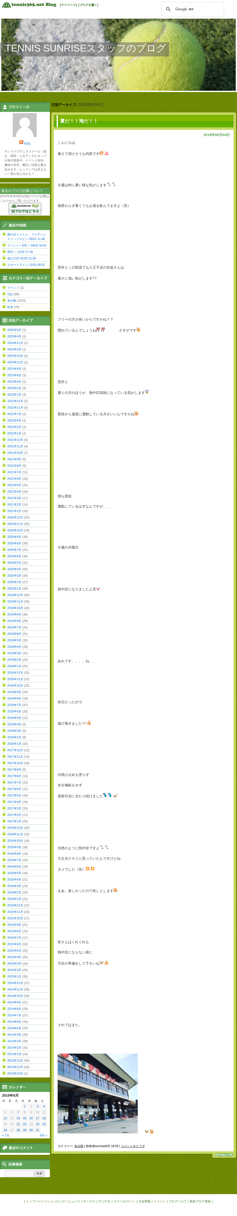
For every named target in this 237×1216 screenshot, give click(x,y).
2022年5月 (14, 427)
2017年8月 (14, 776)
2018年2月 (14, 737)
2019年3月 (14, 653)
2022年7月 (14, 414)
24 (37, 1124)
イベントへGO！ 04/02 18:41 (26, 245)
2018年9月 (14, 692)
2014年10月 (15, 996)
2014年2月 (14, 1047)
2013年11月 (15, 1067)
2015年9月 (14, 925)
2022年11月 (15, 407)
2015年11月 (15, 912)
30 (31, 1130)
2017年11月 (15, 756)
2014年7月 (14, 1015)
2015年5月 (14, 950)
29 (24, 1130)
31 (37, 1130)
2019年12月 (15, 595)
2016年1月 (14, 899)
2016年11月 (15, 834)
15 (24, 1118)
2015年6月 (14, 944)
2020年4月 (14, 569)
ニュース (74, 1201)
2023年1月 (14, 394)
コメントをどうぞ (133, 1146)
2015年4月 (14, 957)
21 (18, 1124)
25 (44, 1124)
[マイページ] (68, 5)
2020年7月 (14, 550)
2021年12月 (15, 440)
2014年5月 (14, 1028)
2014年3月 (14, 1041)
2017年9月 (14, 769)
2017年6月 (14, 789)
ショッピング (56, 1201)
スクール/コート (124, 1201)
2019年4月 (14, 647)
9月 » (43, 1135)
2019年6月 (14, 634)
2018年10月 (15, 685)
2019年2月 (14, 659)
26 (5, 1130)
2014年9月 (14, 1002)
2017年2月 (14, 815)
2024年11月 (15, 343)
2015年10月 (15, 918)
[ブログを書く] (88, 5)
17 (37, 1118)
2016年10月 (15, 840)
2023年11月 (15, 362)
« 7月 (5, 1135)
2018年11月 (15, 679)
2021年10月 (15, 453)
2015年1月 (14, 976)
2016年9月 (14, 847)
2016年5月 (14, 873)
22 (24, 1124)
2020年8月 (14, 543)
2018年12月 (15, 672)
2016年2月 (14, 892)
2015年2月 (14, 970)
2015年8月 (14, 931)
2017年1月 (14, 821)
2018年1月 (14, 744)
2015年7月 (14, 937)
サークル (89, 1201)
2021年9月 (14, 459)
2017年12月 (15, 750)
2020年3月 (14, 575)
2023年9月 (14, 369)
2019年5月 (14, 640)
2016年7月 (14, 860)
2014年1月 (14, 1054)
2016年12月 (15, 828)
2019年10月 (15, 608)
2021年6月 (14, 478)
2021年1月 (14, 511)
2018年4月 (14, 724)
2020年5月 (14, 562)
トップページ (35, 1201)
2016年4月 (14, 879)
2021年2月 (14, 504)
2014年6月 (14, 1022)
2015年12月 (15, 905)
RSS (27, 143)
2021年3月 (14, 498)
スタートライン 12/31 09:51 (26, 265)
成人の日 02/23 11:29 (21, 258)
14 (18, 1118)
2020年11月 (15, 524)
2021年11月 (15, 446)
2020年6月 (14, 556)
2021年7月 (14, 472)
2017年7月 (14, 782)
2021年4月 (14, 491)
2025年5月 (14, 330)
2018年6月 (14, 711)
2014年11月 (15, 989)
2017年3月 (14, 808)
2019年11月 (15, 601)
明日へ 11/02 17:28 (20, 252)
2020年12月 (15, 517)
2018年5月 (14, 718)
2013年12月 (15, 1060)
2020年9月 (14, 537)
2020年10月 (15, 530)
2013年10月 (15, 1073)
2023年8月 (14, 375)
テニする (104, 1201)
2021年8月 (14, 466)
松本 (10, 307)
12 (5, 1118)
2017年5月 (14, 795)
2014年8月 (14, 1009)
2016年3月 (14, 886)
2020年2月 (14, 582)
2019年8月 (14, 621)
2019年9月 (14, 614)
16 (31, 1118)
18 (44, 1118)
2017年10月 (15, 763)
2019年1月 (14, 666)
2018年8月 (14, 698)
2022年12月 (15, 401)
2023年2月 (14, 388)
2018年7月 (14, 705)
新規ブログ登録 (200, 1201)
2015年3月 (14, 963)
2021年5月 (14, 485)
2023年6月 (14, 381)
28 (18, 1130)
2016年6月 (14, 866)
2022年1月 (14, 433)
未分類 (78, 1146)
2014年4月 (14, 1034)
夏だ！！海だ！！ (79, 121)
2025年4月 (14, 336)
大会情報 (144, 1201)
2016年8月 (14, 853)
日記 (10, 294)
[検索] (191, 9)
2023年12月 (15, 356)
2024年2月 (14, 349)
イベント (13, 287)
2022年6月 (14, 420)
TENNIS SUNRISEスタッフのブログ (85, 48)
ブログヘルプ (178, 1201)
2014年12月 (15, 983)
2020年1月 (14, 588)
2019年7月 (14, 627)
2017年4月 (14, 802)
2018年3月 (14, 731)
